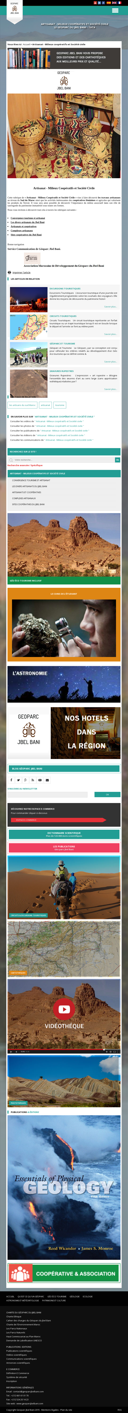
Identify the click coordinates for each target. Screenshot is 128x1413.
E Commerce (13, 1369)
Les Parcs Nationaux (16, 1328)
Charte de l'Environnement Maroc (23, 1324)
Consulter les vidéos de (47, 421)
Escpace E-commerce (26, 820)
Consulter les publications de (49, 430)
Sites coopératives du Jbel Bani (28, 504)
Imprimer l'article (21, 272)
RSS (120, 1409)
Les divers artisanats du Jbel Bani (29, 486)
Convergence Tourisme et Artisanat (31, 480)
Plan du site (66, 1409)
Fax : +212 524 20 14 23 (17, 1399)
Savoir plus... (110, 306)
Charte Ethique (13, 1316)
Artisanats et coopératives (26, 492)
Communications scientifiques (21, 1358)
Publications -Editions (18, 1346)
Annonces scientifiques (18, 1362)
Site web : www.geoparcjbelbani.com (24, 1403)
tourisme (59, 405)
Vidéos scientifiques (16, 1354)
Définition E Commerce (17, 1373)
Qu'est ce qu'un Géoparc (31, 1296)
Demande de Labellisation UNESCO (24, 1340)
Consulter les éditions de (47, 435)
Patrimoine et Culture (54, 1300)
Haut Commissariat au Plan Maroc (23, 1336)
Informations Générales (20, 1387)
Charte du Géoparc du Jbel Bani (23, 1312)
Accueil (26, 44)
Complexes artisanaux (24, 498)
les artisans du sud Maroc (22, 405)
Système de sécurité (16, 1377)
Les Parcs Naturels (15, 1332)
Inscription (11, 1381)
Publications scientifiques (19, 1350)
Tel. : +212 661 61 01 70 (17, 1395)
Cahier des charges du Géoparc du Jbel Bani (28, 1320)
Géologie (75, 1296)
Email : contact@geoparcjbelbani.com (25, 1391)
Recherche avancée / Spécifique (25, 465)
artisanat (45, 405)
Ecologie (87, 1296)
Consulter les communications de (51, 439)
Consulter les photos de (47, 425)
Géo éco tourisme (57, 1296)
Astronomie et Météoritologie (22, 1300)
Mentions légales (50, 1409)
